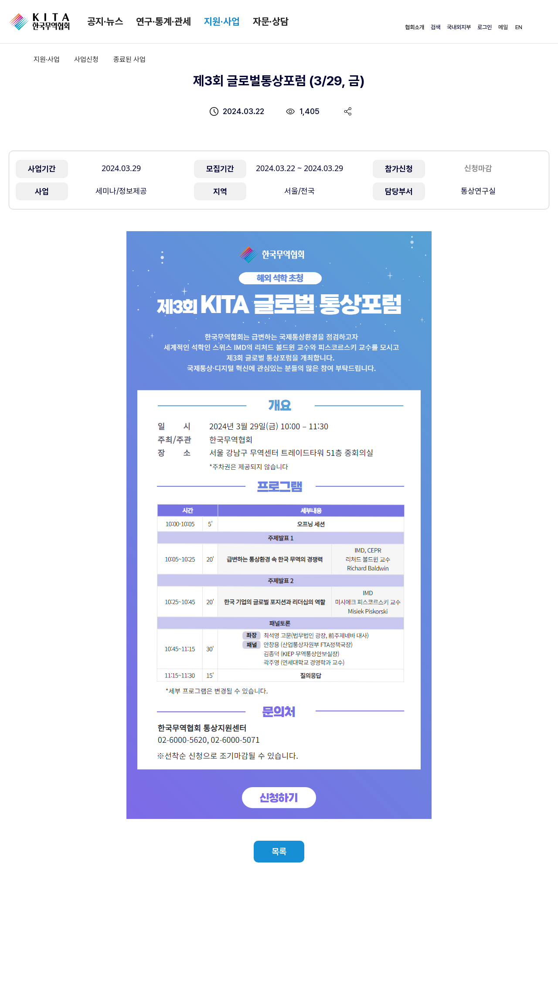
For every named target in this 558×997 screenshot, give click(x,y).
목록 (279, 851)
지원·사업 (222, 21)
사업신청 (86, 59)
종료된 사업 (129, 59)
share (348, 111)
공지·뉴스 (105, 21)
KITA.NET (39, 22)
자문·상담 (271, 21)
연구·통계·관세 (163, 21)
